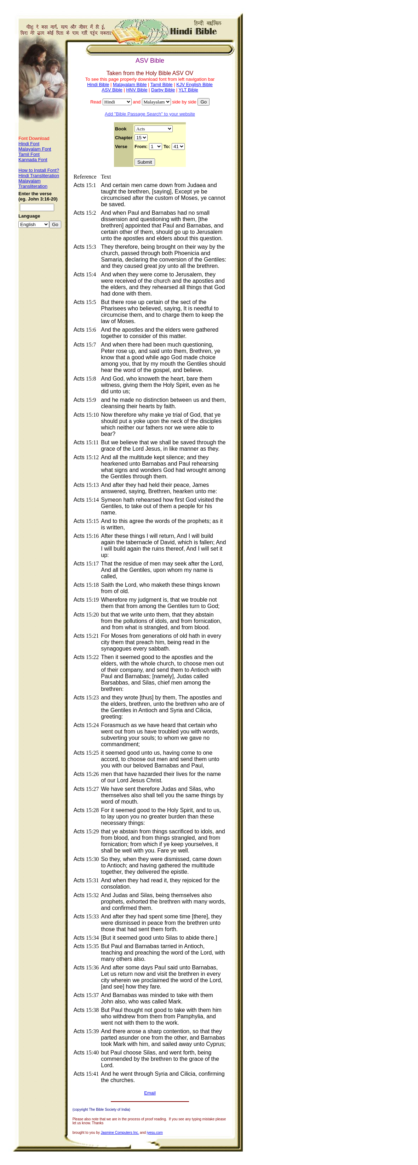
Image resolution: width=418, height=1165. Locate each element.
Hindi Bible (98, 84)
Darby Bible (163, 89)
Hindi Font (28, 143)
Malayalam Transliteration (32, 183)
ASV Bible (112, 89)
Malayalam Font (34, 149)
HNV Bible (136, 89)
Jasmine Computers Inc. (120, 1133)
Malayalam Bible (130, 84)
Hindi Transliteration (38, 175)
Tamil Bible (161, 84)
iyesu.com (155, 1133)
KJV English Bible (194, 84)
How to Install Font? (38, 170)
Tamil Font (29, 154)
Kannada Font (32, 159)
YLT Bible (188, 89)
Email (150, 1093)
